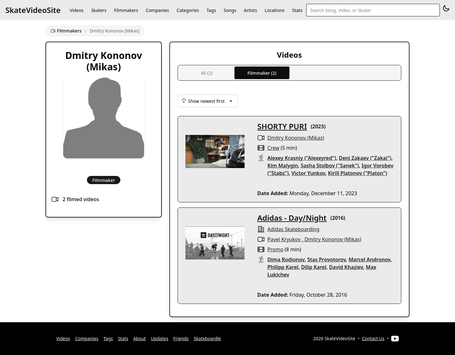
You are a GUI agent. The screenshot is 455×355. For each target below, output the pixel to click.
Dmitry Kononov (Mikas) (295, 137)
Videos (77, 10)
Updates (159, 338)
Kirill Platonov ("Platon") (357, 173)
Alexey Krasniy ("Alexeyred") (301, 157)
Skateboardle (207, 338)
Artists (250, 10)
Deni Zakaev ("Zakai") (365, 157)
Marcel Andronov (369, 259)
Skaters (98, 10)
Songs (230, 10)
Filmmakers (126, 10)
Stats (297, 10)
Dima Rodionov (286, 259)
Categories (188, 10)
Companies (157, 10)
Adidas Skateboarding (293, 229)
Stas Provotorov (326, 259)
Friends (181, 338)
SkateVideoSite (33, 10)
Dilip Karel (313, 267)
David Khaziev (346, 267)
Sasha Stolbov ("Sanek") (330, 165)
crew (273, 147)
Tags (211, 10)
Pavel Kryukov (283, 239)
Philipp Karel (282, 267)
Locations (275, 10)
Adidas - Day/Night (291, 217)
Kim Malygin (282, 165)
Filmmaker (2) (261, 73)
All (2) (206, 73)
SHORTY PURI (282, 126)
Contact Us (373, 338)
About (139, 338)
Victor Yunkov (308, 173)
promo (275, 249)
